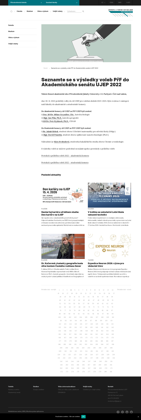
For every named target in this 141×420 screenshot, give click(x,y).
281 (111, 371)
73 (103, 307)
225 (86, 354)
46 (89, 300)
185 (102, 341)
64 (60, 307)
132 (112, 324)
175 (107, 337)
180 (76, 341)
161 (91, 334)
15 (58, 293)
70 (89, 307)
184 (97, 341)
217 (102, 351)
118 (96, 320)
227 (97, 354)
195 (97, 344)
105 (86, 317)
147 (76, 331)
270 (106, 368)
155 (60, 334)
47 (93, 300)
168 (70, 337)
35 (93, 297)
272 (61, 371)
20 (81, 293)
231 (59, 358)
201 (72, 348)
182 (86, 341)
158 (75, 334)
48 (98, 300)
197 (107, 344)
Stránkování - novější (48, 289)
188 (59, 344)
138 (86, 327)
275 (78, 371)
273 (67, 371)
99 (112, 314)
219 (113, 351)
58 (88, 303)
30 (70, 297)
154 (113, 331)
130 (102, 324)
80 (79, 310)
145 (65, 331)
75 (112, 307)
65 (65, 307)
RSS (24, 411)
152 (102, 331)
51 (112, 300)
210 (65, 351)
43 (74, 300)
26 (109, 293)
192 (81, 344)
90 (69, 314)
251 (111, 361)
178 (65, 341)
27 (114, 293)
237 (91, 358)
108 (102, 317)
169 (76, 337)
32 (79, 297)
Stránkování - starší (124, 289)
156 (65, 334)
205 (94, 348)
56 (79, 303)
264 (72, 368)
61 (102, 303)
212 (76, 351)
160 (86, 334)
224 (80, 354)
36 (98, 297)
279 (100, 371)
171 (86, 337)
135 (70, 327)
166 (60, 337)
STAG (111, 3)
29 (65, 297)
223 (75, 354)
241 (114, 358)
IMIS (119, 3)
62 (107, 303)
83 (93, 310)
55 (74, 303)
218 (107, 351)
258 (94, 365)
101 (65, 317)
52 (60, 303)
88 (60, 314)
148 (81, 331)
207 (105, 348)
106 (91, 317)
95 (93, 314)
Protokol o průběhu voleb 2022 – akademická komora (65, 155)
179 (70, 341)
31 (74, 297)
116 (86, 320)
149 (86, 331)
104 (81, 317)
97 (103, 314)
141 (102, 327)
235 (80, 358)
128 (92, 324)
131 (107, 324)
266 (83, 368)
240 (108, 358)
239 (102, 358)
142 (107, 327)
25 (104, 293)
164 (107, 334)
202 (77, 348)
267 (89, 368)
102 (70, 317)
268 (95, 368)
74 (108, 307)
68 (79, 307)
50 (108, 300)
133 (60, 327)
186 (107, 341)
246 (83, 361)
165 (113, 334)
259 (100, 365)
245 (78, 361)
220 (59, 354)
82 (88, 310)
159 (81, 334)
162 (97, 334)
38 (107, 297)
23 (95, 293)
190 (70, 344)
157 (70, 334)
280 (105, 371)
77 (65, 310)
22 (90, 293)
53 (65, 303)
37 (102, 297)
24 (100, 293)
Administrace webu (14, 411)
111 (61, 320)
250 (106, 361)
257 (89, 365)
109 (108, 317)
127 (86, 324)
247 (89, 361)
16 (63, 293)
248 (95, 361)
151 (97, 331)
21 (85, 293)
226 (91, 354)
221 (64, 354)
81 (84, 310)
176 (113, 337)
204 (89, 348)
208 (111, 348)
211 (71, 351)
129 (97, 324)
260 (105, 365)
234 (75, 358)
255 (78, 365)
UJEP (128, 3)
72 (98, 307)
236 (86, 358)
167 (65, 337)
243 (66, 361)
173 (97, 337)
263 (66, 368)
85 (102, 310)
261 (111, 365)
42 (69, 300)
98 (108, 314)
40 (60, 300)
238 (97, 358)
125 (76, 324)
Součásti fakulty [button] (61, 3)
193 (86, 344)
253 (67, 365)
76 (60, 310)
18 (72, 293)
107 (97, 317)
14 (112, 290)
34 (88, 297)
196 (102, 344)
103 (75, 317)
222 (69, 354)
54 (69, 303)
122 (60, 324)
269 (100, 368)
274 (72, 371)
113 (71, 320)
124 (70, 324)
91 (74, 314)
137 (81, 327)
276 (83, 371)
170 (81, 337)
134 (65, 327)
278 (94, 371)
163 (102, 334)
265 (78, 368)
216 (97, 351)
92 (79, 314)
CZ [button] (103, 3)
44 (79, 300)
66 (70, 307)
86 (107, 310)
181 (81, 341)
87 (112, 310)
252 (61, 365)
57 (84, 303)
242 (61, 361)
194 (91, 344)
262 (61, 368)
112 (66, 320)
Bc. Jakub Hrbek (50, 131)
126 (81, 324)
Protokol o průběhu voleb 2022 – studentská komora (64, 162)
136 (76, 327)
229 (108, 354)
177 (60, 341)
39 (112, 297)
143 (113, 327)
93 (83, 314)
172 (92, 337)
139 (91, 327)
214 (86, 351)
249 (100, 361)
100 (59, 317)
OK (83, 416)
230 (113, 354)
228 (102, 354)
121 (111, 320)
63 (112, 303)
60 (98, 303)
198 (113, 344)
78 (70, 310)
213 (81, 351)
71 (93, 307)
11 (99, 290)
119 (101, 320)
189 (65, 344)
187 (112, 341)
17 (67, 293)
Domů (45, 68)
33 (84, 297)
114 (76, 320)
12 (103, 290)
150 (92, 331)
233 (69, 358)
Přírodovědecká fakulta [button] (26, 3)
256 (83, 365)
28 (60, 297)
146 (70, 331)
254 (72, 365)
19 (76, 293)
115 (81, 320)
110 (113, 317)
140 (97, 327)
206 (100, 348)
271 (111, 368)
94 (88, 314)
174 (102, 337)
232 (64, 358)
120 (106, 320)
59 (93, 303)
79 (74, 310)
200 (66, 348)
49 (103, 300)
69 (84, 307)
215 (92, 351)
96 (98, 314)
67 (75, 307)
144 (59, 331)
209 (60, 351)
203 (83, 348)
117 (91, 320)
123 (65, 324)
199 (61, 348)
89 (64, 314)
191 (75, 344)
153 (107, 331)
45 (84, 300)
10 (95, 290)
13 (108, 290)
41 (64, 300)
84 (98, 310)
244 (72, 361)
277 (89, 371)
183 (91, 341)
